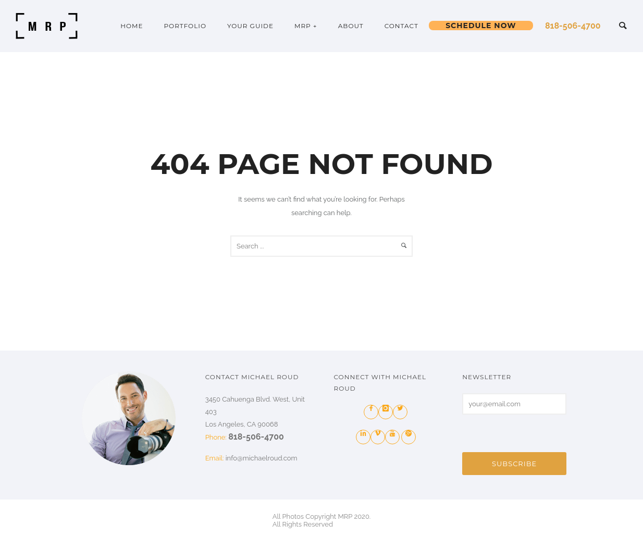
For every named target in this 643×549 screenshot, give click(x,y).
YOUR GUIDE (250, 26)
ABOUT (351, 26)
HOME (131, 26)
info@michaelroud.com (262, 458)
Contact (401, 26)
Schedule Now (481, 25)
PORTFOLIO (185, 26)
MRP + (305, 26)
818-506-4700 (573, 26)
